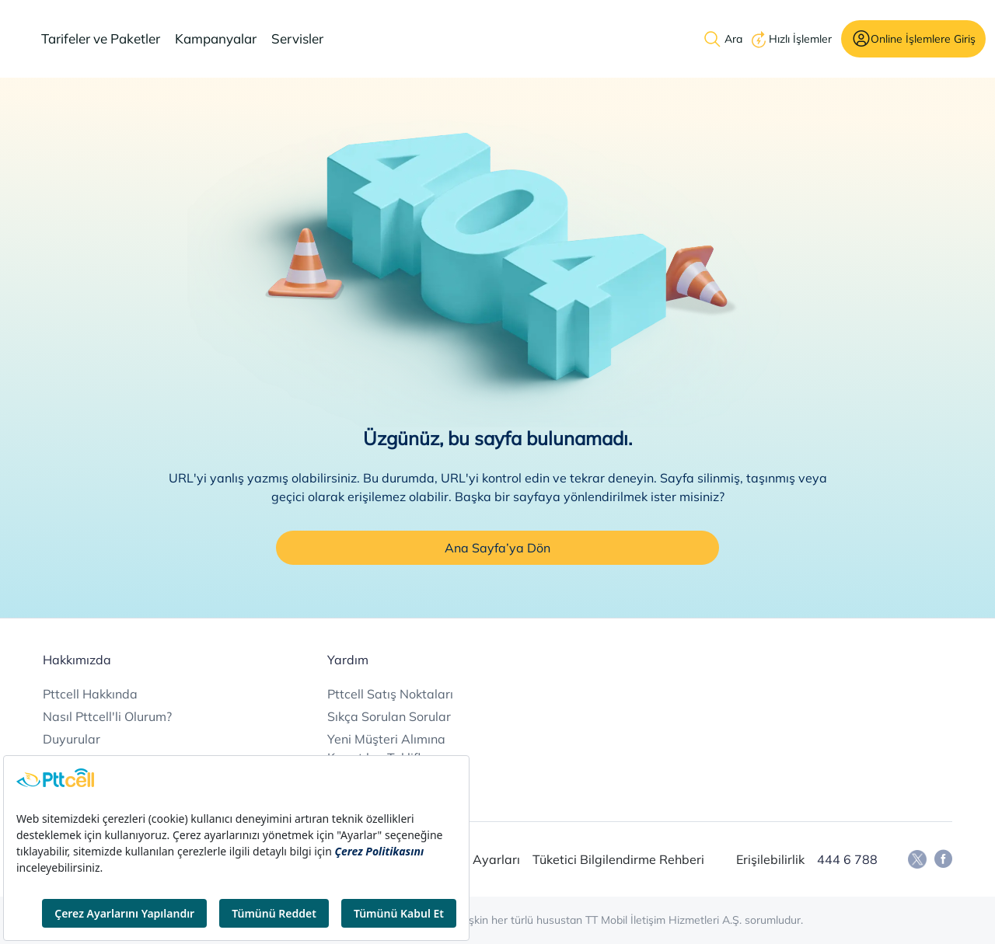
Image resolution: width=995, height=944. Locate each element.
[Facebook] (943, 859)
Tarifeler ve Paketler (100, 38)
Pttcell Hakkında (90, 694)
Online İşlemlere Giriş (923, 38)
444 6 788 (847, 859)
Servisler (297, 38)
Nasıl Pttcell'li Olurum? (107, 716)
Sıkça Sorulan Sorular (389, 716)
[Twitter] (917, 859)
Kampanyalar (216, 38)
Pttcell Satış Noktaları (390, 694)
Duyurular (71, 739)
